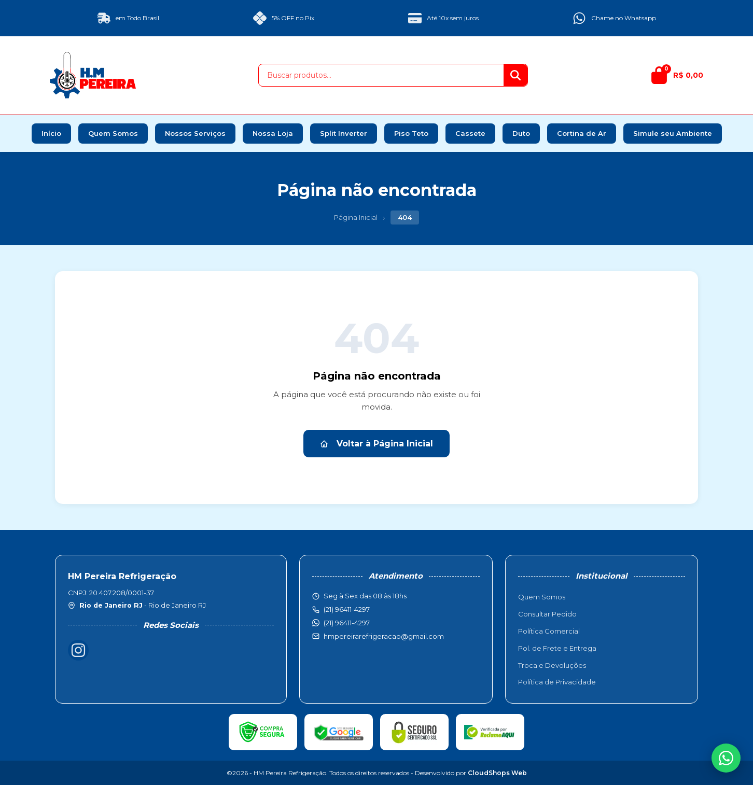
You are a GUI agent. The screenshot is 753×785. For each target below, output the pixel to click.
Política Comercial (549, 631)
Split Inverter (343, 133)
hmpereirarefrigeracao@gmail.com (384, 636)
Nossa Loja (273, 133)
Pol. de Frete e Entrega (557, 648)
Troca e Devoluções (552, 665)
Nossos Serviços (195, 133)
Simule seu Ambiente (672, 133)
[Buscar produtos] (381, 75)
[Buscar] (515, 75)
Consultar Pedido (547, 614)
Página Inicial (356, 217)
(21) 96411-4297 (347, 623)
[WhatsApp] (726, 758)
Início (51, 133)
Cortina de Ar (581, 133)
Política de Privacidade (557, 682)
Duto (521, 133)
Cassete (470, 133)
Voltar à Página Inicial (376, 443)
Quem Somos (113, 133)
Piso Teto (411, 133)
